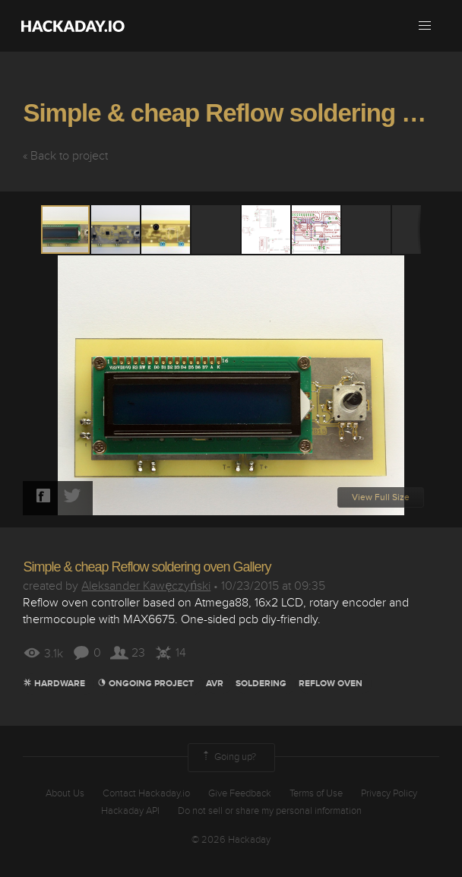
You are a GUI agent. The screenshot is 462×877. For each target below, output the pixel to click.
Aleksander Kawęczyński (145, 586)
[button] (425, 26)
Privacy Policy (389, 793)
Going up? (228, 757)
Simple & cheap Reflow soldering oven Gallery (147, 567)
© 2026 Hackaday (231, 840)
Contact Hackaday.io (146, 793)
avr (214, 683)
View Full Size (381, 497)
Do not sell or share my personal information (270, 811)
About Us (65, 793)
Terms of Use (316, 793)
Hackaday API (130, 811)
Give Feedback (239, 793)
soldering (261, 683)
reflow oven (330, 683)
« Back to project (65, 155)
